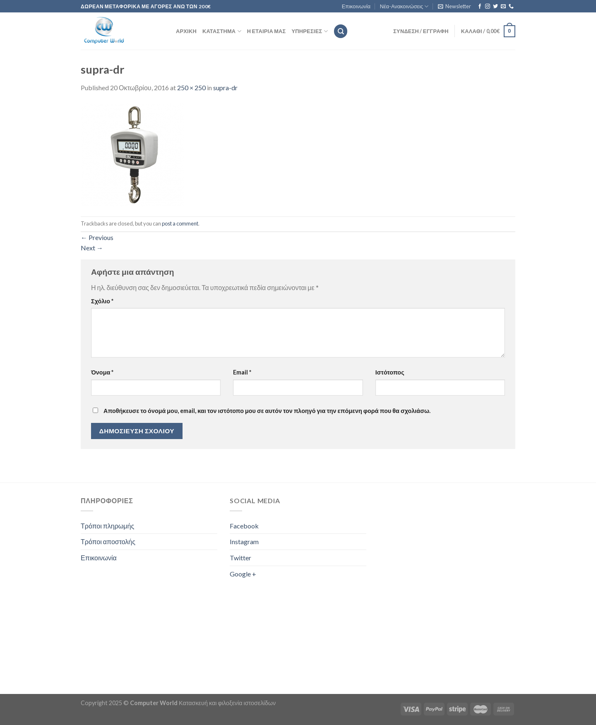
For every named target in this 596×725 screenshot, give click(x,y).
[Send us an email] (503, 7)
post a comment (180, 223)
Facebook (244, 526)
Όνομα (102, 372)
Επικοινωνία (356, 6)
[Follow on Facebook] (479, 7)
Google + (243, 574)
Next (92, 248)
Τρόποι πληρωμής (107, 526)
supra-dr (225, 87)
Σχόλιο (102, 301)
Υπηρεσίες (310, 31)
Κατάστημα (221, 31)
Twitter (240, 558)
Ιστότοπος (389, 372)
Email (242, 372)
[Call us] (511, 7)
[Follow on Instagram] (487, 7)
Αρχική (186, 31)
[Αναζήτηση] (340, 31)
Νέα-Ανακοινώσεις (404, 6)
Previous (97, 237)
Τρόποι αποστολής (108, 541)
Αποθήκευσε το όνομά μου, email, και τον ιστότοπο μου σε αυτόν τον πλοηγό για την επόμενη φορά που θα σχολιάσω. (266, 410)
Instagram (244, 541)
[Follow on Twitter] (495, 7)
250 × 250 (191, 87)
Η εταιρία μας (266, 31)
